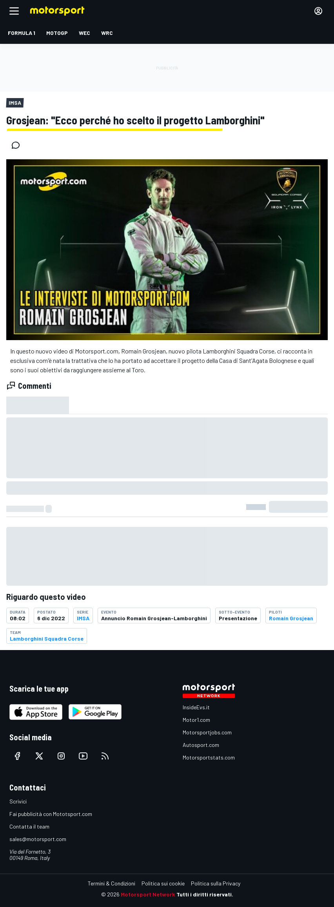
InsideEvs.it (196, 707)
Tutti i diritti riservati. (204, 894)
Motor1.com (196, 719)
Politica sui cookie (163, 883)
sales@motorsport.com (37, 839)
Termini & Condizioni (111, 883)
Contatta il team (29, 826)
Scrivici (18, 801)
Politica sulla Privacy (215, 883)
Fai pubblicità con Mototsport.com (50, 813)
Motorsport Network (148, 894)
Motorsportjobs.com (207, 732)
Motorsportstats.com (209, 757)
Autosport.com (201, 744)
